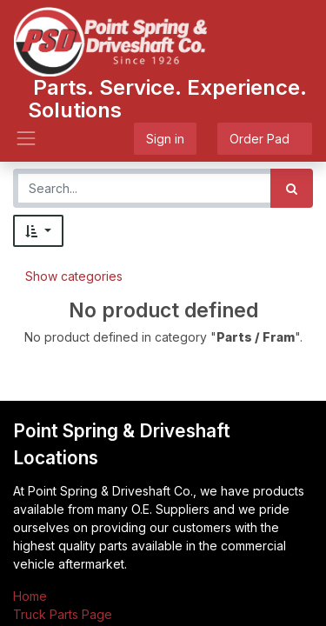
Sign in (165, 138)
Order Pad (265, 138)
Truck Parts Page (62, 614)
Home (30, 596)
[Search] (291, 188)
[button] (38, 231)
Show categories (74, 276)
